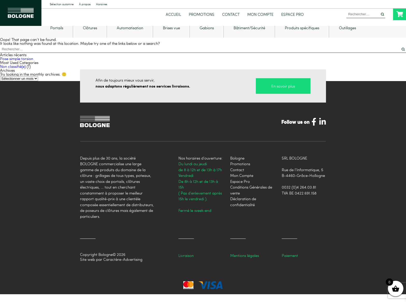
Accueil (173, 14)
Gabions (207, 36)
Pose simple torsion (16, 66)
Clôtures (90, 36)
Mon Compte (260, 14)
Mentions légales (244, 263)
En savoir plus (283, 93)
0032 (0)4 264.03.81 (299, 194)
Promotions (201, 14)
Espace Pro (292, 14)
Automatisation (130, 36)
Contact (231, 14)
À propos (85, 4)
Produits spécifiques (302, 36)
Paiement (290, 263)
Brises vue (171, 36)
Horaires (101, 4)
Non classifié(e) (13, 74)
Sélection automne (62, 4)
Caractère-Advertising (122, 267)
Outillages (347, 36)
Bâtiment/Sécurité (249, 36)
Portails (56, 36)
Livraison (186, 263)
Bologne (237, 165)
